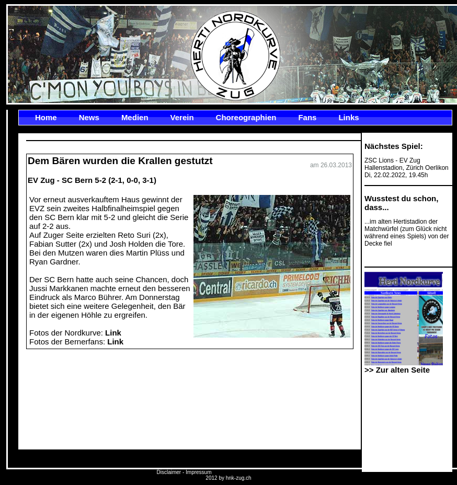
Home (46, 117)
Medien (134, 117)
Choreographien (246, 117)
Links (348, 117)
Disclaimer (168, 472)
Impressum (198, 472)
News (89, 117)
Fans (307, 117)
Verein (182, 117)
